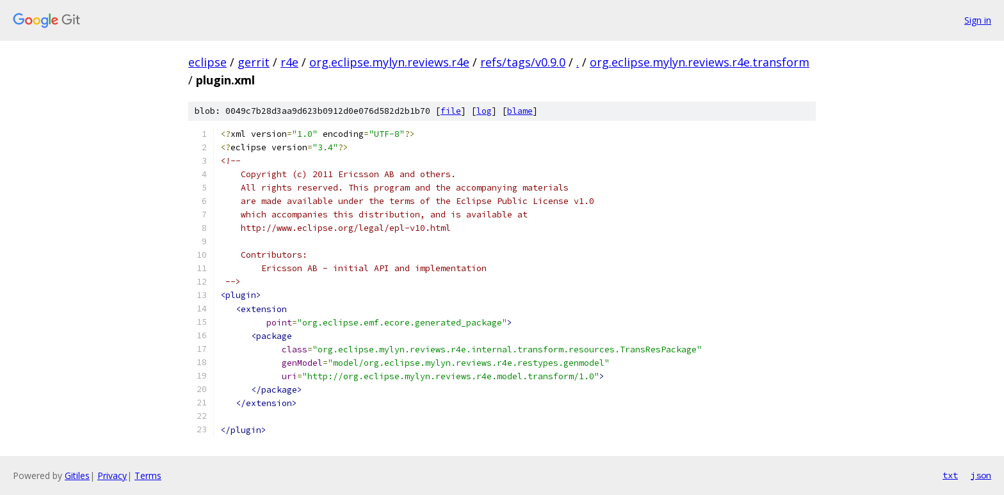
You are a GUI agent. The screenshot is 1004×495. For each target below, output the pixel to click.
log (484, 111)
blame (520, 111)
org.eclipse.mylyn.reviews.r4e (389, 62)
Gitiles (77, 475)
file (451, 111)
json (981, 475)
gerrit (254, 62)
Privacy (112, 475)
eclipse (207, 62)
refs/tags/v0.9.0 (522, 62)
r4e (289, 62)
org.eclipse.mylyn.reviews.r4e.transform (699, 62)
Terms (147, 475)
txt (950, 475)
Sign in (977, 20)
